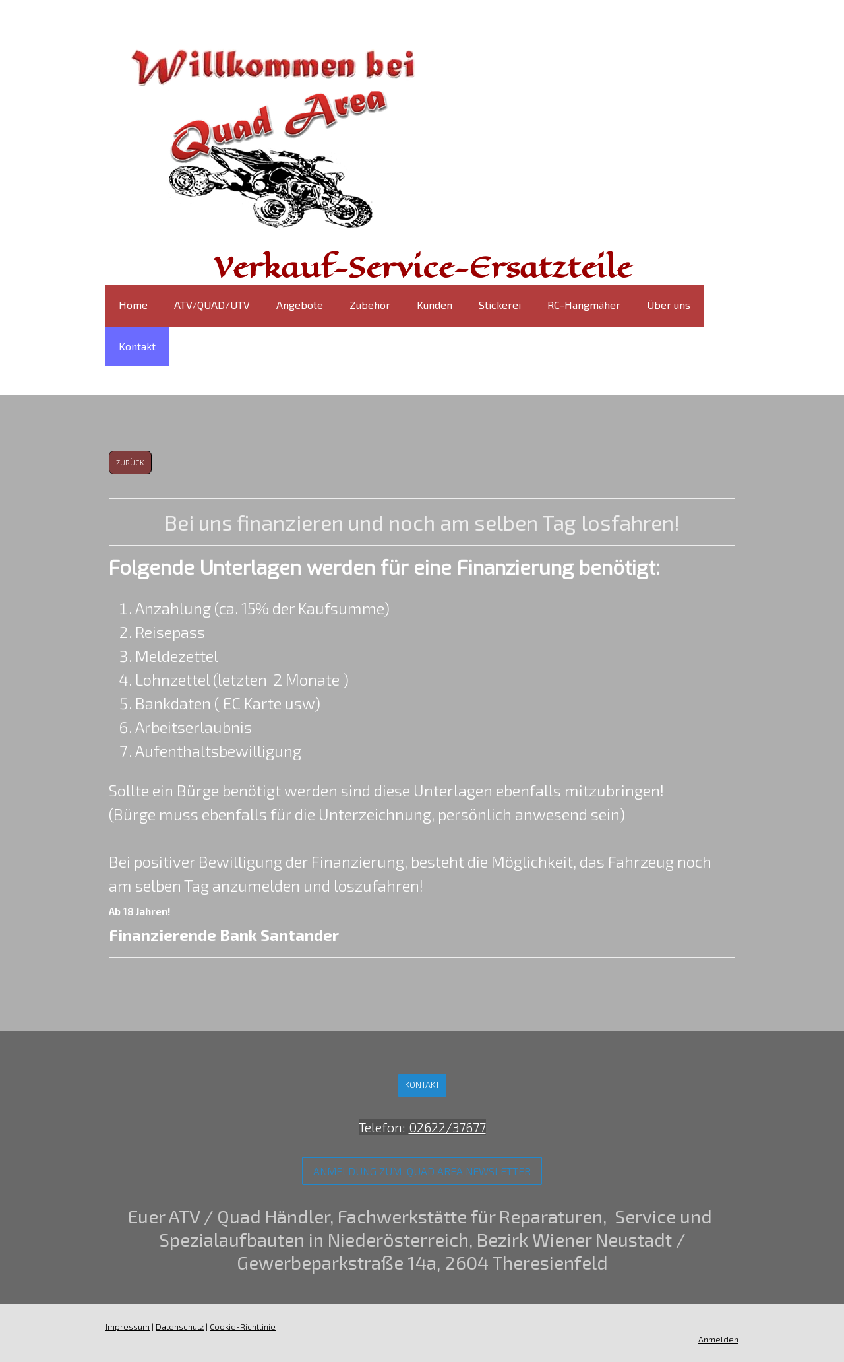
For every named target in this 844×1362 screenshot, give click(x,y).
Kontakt (137, 346)
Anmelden (718, 1339)
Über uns (668, 304)
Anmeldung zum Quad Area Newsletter (422, 1171)
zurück (130, 462)
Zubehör (369, 304)
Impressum (128, 1326)
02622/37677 (447, 1127)
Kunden (434, 304)
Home (133, 304)
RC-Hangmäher (583, 304)
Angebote (299, 304)
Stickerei (500, 304)
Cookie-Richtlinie (243, 1326)
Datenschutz (180, 1326)
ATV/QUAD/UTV (212, 304)
